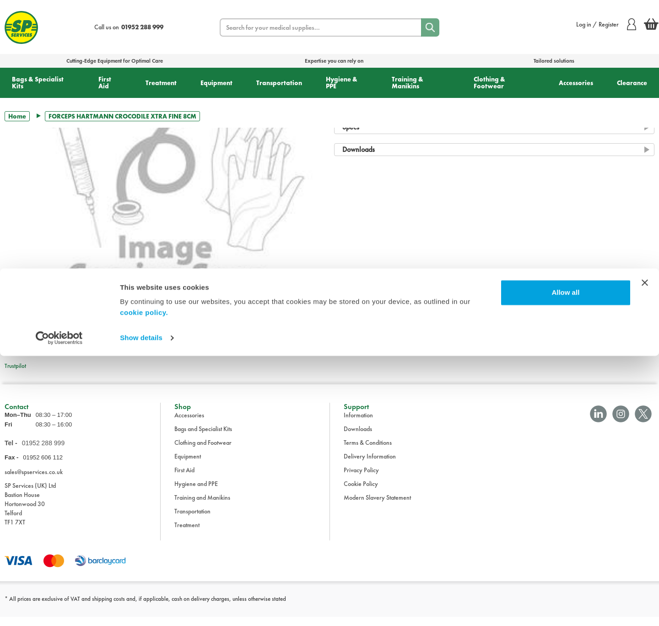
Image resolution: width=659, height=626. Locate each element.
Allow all (565, 563)
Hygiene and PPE (196, 493)
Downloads (358, 438)
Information (358, 424)
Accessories (576, 83)
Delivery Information (370, 465)
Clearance (632, 83)
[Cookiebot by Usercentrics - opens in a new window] (59, 608)
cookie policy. (144, 583)
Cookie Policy (361, 493)
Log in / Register (606, 24)
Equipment (216, 83)
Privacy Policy (361, 479)
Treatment (161, 83)
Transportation (279, 83)
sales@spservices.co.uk (34, 481)
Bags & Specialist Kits (38, 82)
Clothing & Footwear (489, 82)
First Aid (104, 82)
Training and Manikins (202, 506)
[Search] (430, 27)
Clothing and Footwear (203, 452)
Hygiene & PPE (341, 82)
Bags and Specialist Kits (203, 438)
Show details (141, 608)
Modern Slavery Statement (377, 506)
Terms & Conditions (368, 452)
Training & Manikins (407, 82)
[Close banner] (645, 553)
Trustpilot (15, 366)
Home (17, 116)
